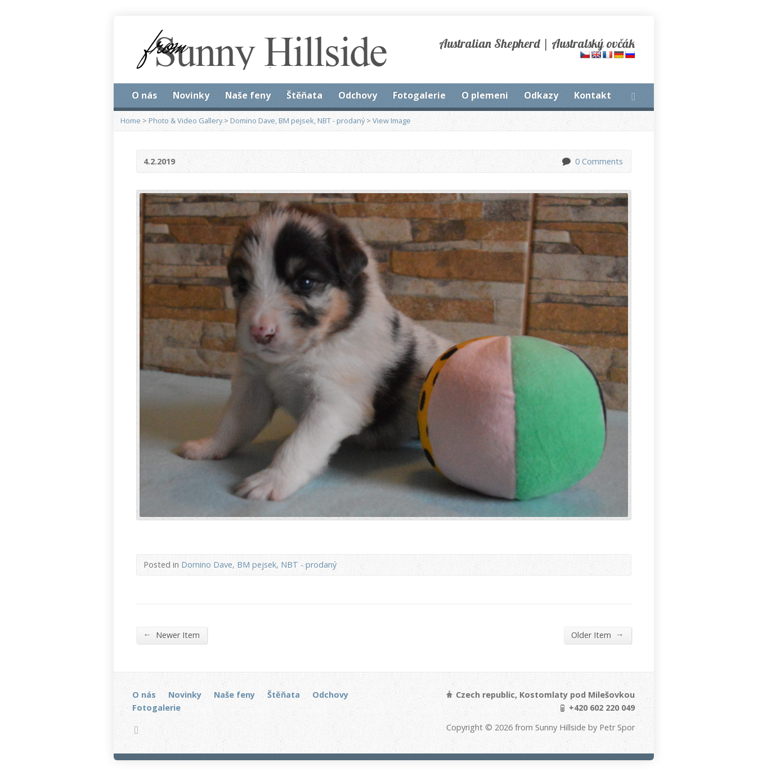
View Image (392, 120)
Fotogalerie (419, 95)
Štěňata (304, 95)
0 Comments (565, 161)
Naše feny (248, 95)
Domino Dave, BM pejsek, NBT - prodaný (297, 120)
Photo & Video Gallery (185, 120)
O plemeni (484, 95)
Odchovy (357, 95)
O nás (144, 95)
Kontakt (592, 95)
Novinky (191, 95)
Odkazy (541, 95)
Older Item (597, 634)
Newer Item (171, 634)
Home (130, 120)
